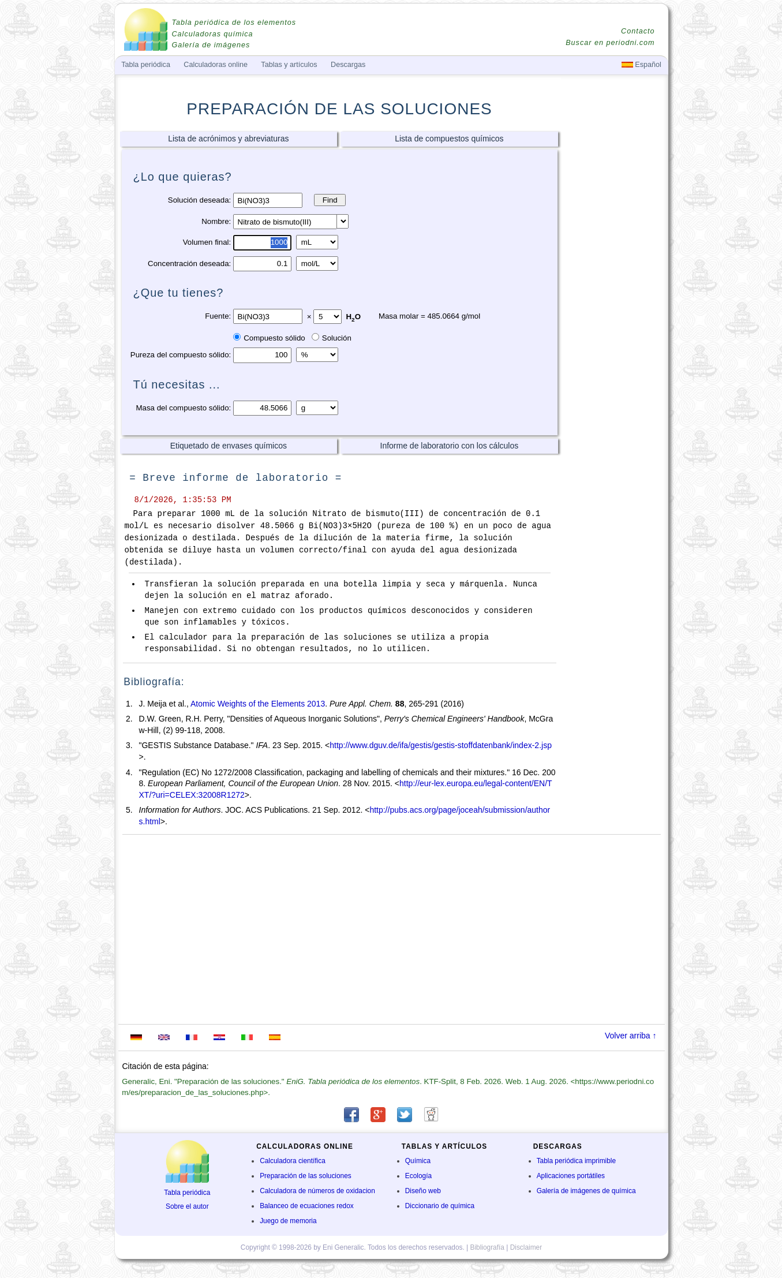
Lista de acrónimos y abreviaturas (228, 138)
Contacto (637, 31)
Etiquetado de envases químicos (228, 445)
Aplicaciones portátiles (571, 1176)
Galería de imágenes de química (586, 1191)
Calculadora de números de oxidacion (317, 1191)
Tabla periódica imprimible (576, 1161)
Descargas (348, 65)
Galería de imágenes (211, 45)
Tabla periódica (187, 1193)
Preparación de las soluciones (305, 1176)
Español (641, 65)
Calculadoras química (212, 34)
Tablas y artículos (289, 65)
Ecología (418, 1176)
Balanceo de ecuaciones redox (307, 1206)
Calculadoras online (216, 65)
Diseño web (423, 1191)
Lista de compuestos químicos (449, 138)
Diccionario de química (439, 1206)
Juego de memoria (288, 1221)
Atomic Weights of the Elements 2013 (257, 703)
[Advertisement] (613, 310)
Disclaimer (526, 1247)
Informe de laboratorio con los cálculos (449, 445)
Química (418, 1161)
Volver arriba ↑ (630, 1035)
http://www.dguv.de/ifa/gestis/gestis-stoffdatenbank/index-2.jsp (441, 745)
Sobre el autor (187, 1206)
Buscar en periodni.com (610, 43)
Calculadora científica (292, 1161)
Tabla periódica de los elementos (234, 22)
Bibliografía (487, 1247)
